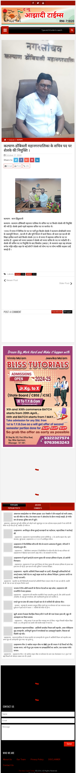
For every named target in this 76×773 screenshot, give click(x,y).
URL (26, 166)
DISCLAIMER (54, 756)
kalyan (17, 274)
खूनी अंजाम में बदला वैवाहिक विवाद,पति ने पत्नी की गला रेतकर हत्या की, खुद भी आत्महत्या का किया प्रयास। (42, 612)
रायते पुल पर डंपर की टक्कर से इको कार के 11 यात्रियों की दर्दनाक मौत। (39, 598)
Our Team (21, 756)
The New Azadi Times (27, 768)
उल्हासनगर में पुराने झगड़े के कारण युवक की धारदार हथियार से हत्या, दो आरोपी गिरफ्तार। (42, 556)
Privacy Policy (37, 756)
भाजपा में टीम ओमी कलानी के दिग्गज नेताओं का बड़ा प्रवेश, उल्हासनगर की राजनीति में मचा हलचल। (40, 586)
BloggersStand (42, 770)
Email (8, 166)
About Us (7, 756)
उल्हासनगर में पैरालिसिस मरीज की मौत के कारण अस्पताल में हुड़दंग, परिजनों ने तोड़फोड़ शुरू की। (42, 542)
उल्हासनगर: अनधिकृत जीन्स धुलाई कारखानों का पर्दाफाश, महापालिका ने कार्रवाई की (43, 529)
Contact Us (8, 762)
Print (17, 166)
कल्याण (29, 274)
